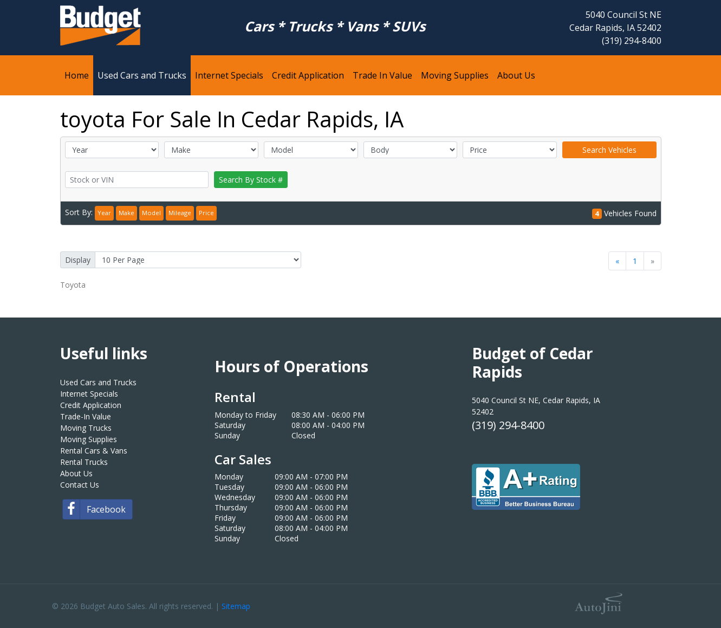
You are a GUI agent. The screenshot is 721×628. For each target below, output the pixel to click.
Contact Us (79, 485)
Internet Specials (89, 394)
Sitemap (236, 606)
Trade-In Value (85, 416)
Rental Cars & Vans (93, 450)
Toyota (73, 285)
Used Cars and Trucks (98, 382)
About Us (76, 473)
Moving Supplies (88, 439)
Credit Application (90, 405)
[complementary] (688, 595)
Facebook (94, 509)
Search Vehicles (609, 150)
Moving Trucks (86, 428)
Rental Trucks (84, 462)
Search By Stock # (251, 179)
